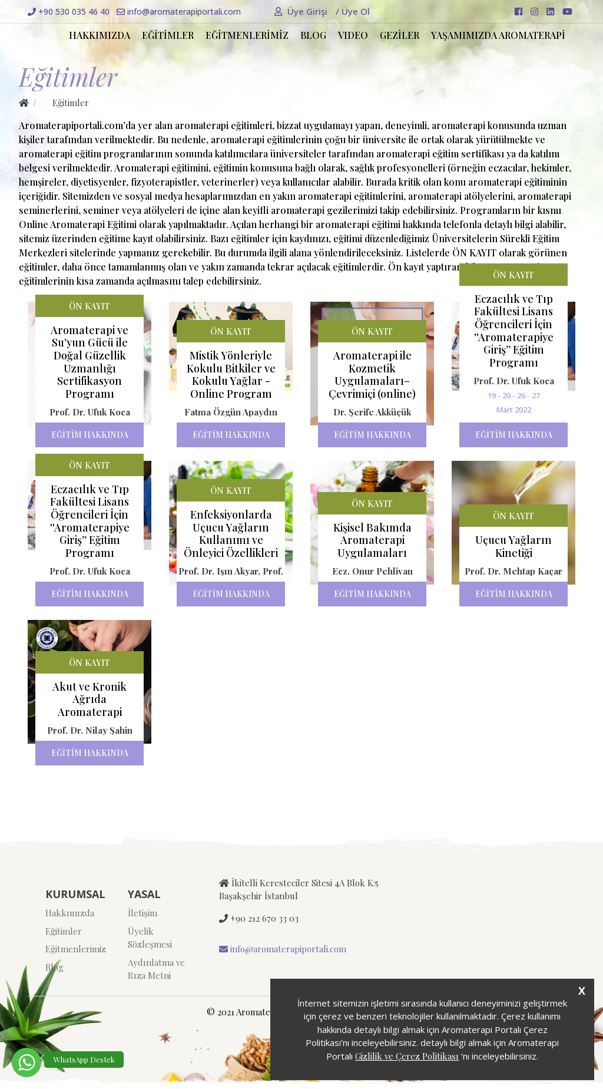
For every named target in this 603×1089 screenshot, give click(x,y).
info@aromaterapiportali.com (179, 11)
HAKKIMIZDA (99, 35)
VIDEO (353, 35)
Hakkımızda (69, 913)
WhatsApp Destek (84, 1059)
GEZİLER (399, 35)
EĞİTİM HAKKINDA (89, 434)
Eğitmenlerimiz (75, 949)
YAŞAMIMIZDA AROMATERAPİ (498, 35)
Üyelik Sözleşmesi (150, 938)
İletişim (142, 913)
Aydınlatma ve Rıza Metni (156, 969)
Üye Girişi (302, 11)
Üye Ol (353, 11)
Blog (54, 967)
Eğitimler (63, 931)
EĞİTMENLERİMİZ (247, 35)
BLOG (313, 35)
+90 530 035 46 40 (69, 11)
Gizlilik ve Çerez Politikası (407, 1056)
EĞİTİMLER (168, 35)
